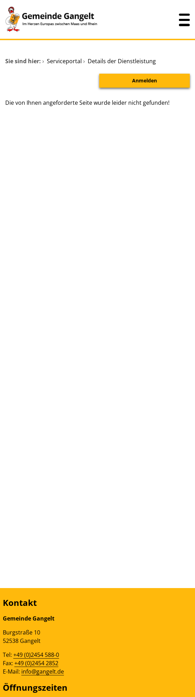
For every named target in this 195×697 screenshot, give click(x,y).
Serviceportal (64, 61)
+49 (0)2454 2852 (36, 663)
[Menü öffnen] (184, 19)
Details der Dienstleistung (122, 61)
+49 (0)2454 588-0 (36, 655)
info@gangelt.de (42, 671)
